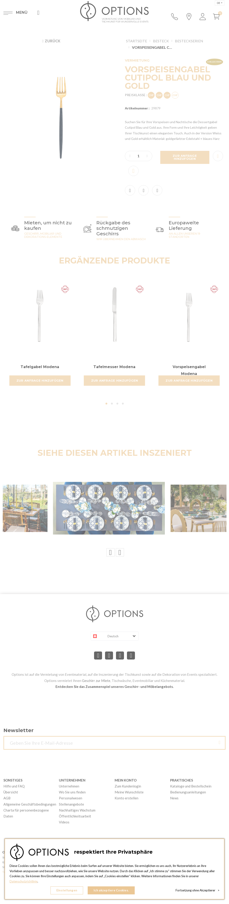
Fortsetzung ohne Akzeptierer (197, 890)
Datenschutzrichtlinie (23, 881)
